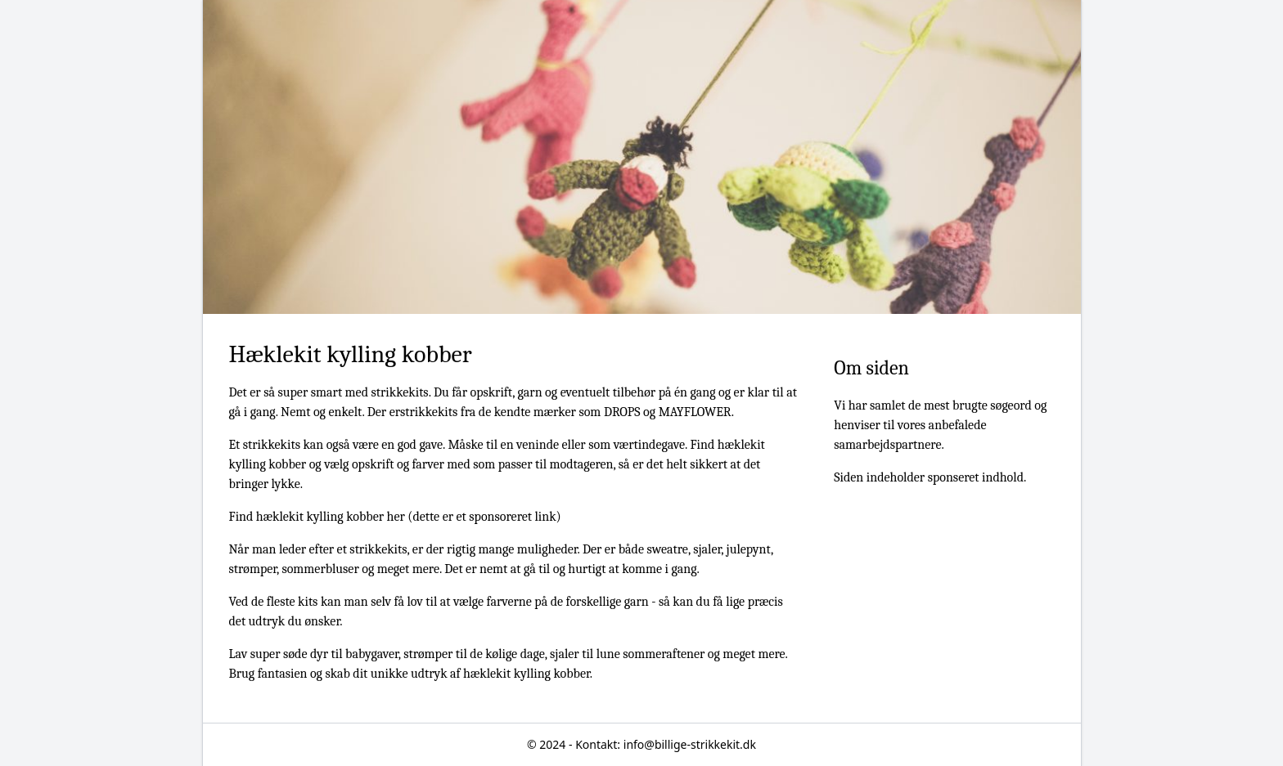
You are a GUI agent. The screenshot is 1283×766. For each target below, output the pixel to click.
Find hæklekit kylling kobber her (317, 516)
